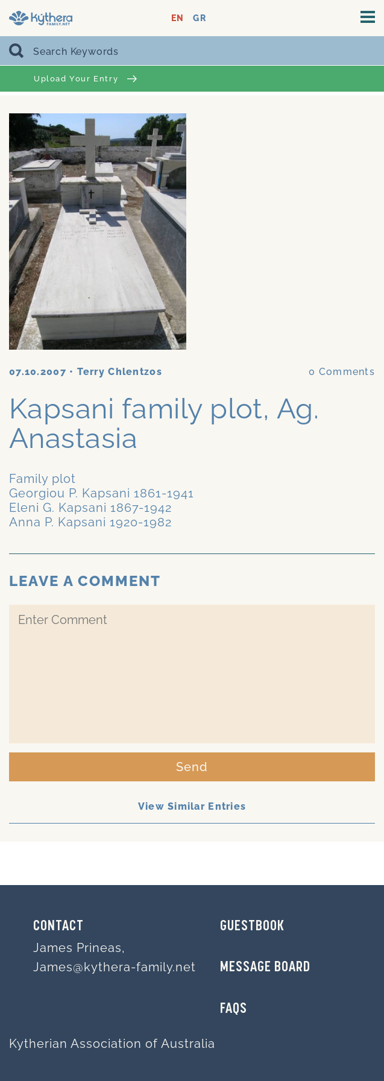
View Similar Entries (192, 806)
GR (199, 18)
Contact (58, 926)
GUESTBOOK (252, 926)
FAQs (233, 1009)
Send (192, 767)
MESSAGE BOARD (265, 967)
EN (177, 18)
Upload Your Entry (85, 79)
